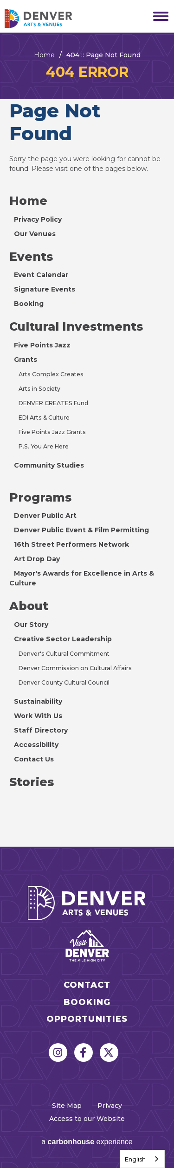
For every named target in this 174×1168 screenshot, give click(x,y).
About (28, 606)
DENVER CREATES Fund (53, 403)
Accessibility (36, 744)
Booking (29, 303)
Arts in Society (39, 388)
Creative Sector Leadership (63, 639)
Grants (25, 359)
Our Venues (35, 234)
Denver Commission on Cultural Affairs (75, 668)
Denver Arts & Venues (51, 18)
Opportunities (87, 1019)
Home (44, 55)
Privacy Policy (38, 219)
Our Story (31, 624)
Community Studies (49, 465)
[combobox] (142, 1159)
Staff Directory (41, 730)
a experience (87, 1142)
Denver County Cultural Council (64, 682)
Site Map (67, 1105)
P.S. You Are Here (44, 446)
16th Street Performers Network (71, 544)
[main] (87, 440)
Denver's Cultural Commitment (64, 653)
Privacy (109, 1105)
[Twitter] (109, 1052)
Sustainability (38, 701)
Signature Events (44, 289)
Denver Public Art (45, 515)
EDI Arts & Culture (44, 417)
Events (31, 257)
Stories (31, 782)
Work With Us (38, 716)
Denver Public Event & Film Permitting (81, 530)
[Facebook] (83, 1052)
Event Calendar (41, 275)
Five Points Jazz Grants (52, 431)
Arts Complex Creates (51, 374)
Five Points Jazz (42, 345)
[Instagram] (58, 1052)
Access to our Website (87, 1118)
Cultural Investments (76, 326)
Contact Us (34, 759)
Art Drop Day (37, 559)
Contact (87, 985)
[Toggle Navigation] (158, 16)
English (135, 1159)
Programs (40, 497)
